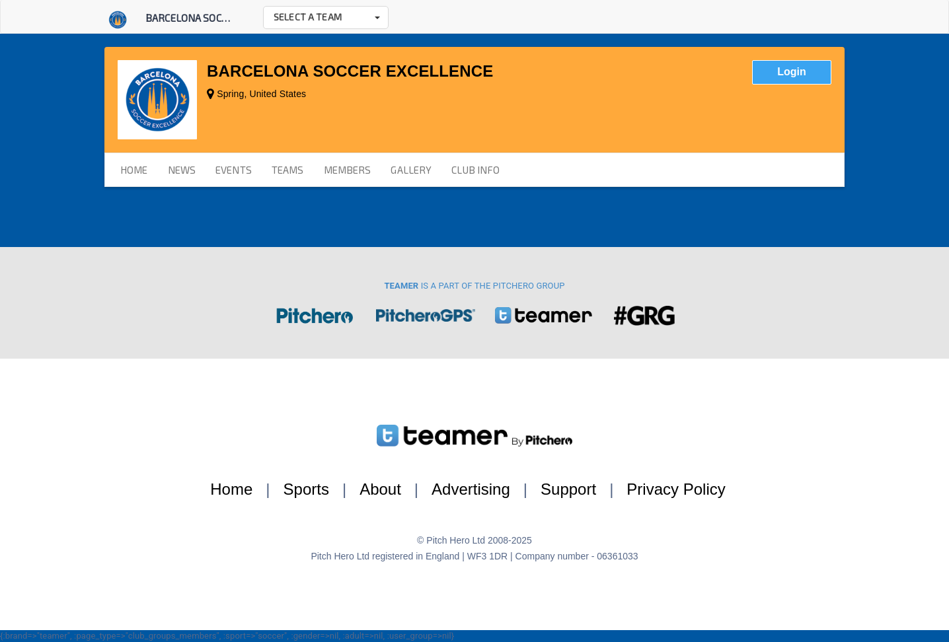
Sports (306, 489)
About (380, 489)
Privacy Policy (675, 489)
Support (568, 489)
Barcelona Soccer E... (198, 18)
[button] (326, 17)
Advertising (471, 489)
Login (791, 71)
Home (231, 489)
